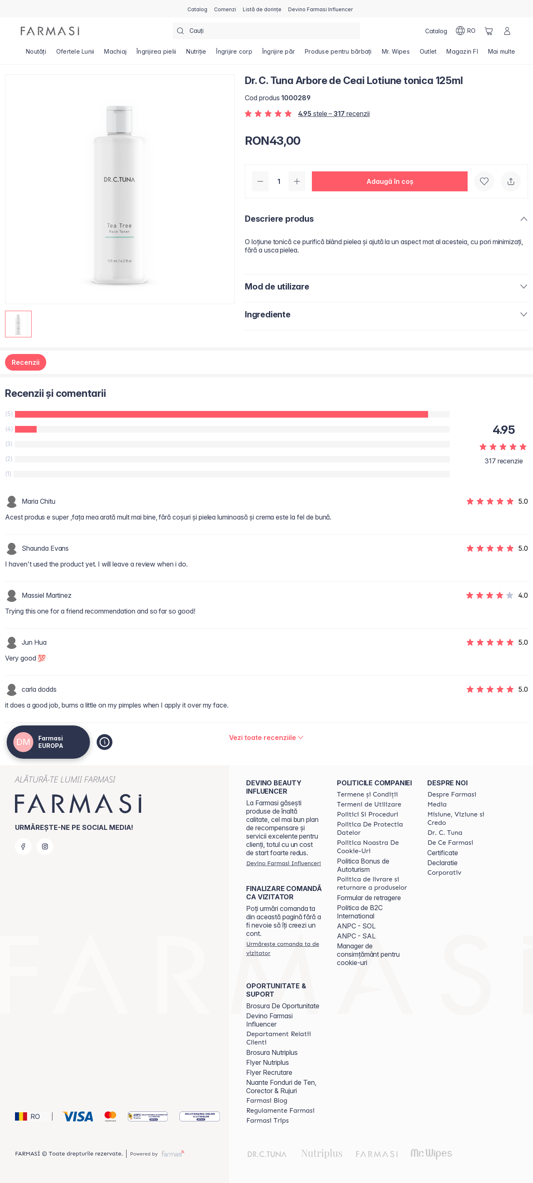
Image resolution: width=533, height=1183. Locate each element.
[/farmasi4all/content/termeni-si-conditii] (367, 794)
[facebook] (23, 846)
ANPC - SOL (356, 926)
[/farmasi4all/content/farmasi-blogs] (266, 1100)
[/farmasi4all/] (50, 31)
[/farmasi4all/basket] (489, 31)
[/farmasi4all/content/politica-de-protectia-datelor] (375, 828)
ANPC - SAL (356, 936)
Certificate (442, 853)
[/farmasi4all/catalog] (197, 9)
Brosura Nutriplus (272, 1052)
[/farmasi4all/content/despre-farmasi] (451, 794)
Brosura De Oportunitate (282, 1006)
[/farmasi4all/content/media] (436, 804)
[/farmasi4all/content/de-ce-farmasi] (450, 843)
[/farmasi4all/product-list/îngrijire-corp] (234, 54)
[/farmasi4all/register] (225, 9)
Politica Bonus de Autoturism (363, 865)
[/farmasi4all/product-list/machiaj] (115, 54)
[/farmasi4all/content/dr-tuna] (444, 833)
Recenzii (26, 362)
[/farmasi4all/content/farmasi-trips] (267, 1120)
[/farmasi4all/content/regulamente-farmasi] (280, 1110)
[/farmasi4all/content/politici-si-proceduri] (367, 814)
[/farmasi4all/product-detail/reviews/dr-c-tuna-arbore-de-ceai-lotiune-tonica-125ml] (266, 737)
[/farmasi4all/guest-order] (284, 948)
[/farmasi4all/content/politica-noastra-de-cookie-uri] (375, 847)
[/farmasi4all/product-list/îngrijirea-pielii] (156, 54)
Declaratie (442, 863)
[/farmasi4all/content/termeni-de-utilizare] (369, 804)
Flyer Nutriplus (267, 1062)
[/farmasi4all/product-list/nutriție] (196, 54)
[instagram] (45, 846)
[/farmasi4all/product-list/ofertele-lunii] (75, 54)
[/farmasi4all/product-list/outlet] (428, 54)
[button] (390, 181)
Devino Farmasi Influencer (269, 1020)
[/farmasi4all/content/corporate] (444, 873)
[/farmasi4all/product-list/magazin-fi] (462, 54)
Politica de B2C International (360, 911)
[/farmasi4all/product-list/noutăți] (36, 54)
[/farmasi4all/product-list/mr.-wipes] (396, 54)
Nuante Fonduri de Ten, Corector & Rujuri (281, 1086)
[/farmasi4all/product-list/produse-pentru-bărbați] (338, 54)
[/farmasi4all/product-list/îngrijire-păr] (278, 54)
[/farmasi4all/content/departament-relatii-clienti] (284, 1038)
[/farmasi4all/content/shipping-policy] (375, 883)
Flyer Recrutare (269, 1072)
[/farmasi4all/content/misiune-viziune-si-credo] (465, 818)
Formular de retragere (369, 897)
